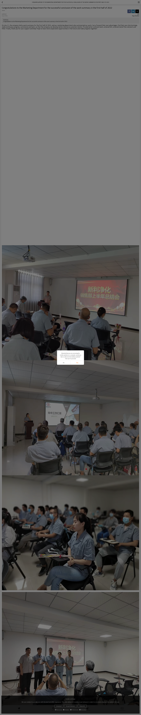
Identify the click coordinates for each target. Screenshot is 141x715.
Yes (77, 363)
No (63, 363)
